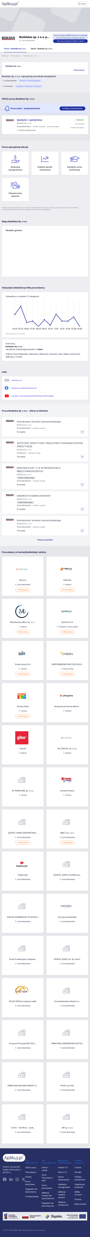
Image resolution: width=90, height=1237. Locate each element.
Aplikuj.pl (5, 56)
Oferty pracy (30, 1167)
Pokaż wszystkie (45, 540)
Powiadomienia (31, 1196)
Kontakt (78, 1172)
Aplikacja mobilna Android (62, 1195)
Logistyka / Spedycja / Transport (28, 86)
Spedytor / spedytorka (29, 120)
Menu (82, 4)
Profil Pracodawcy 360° (47, 1178)
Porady (28, 1177)
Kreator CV (63, 1167)
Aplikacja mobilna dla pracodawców (48, 1196)
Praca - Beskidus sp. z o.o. (15, 49)
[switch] (72, 108)
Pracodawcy (16, 56)
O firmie (78, 1167)
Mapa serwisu (80, 1204)
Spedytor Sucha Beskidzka (29, 81)
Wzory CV (62, 1172)
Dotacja (78, 1199)
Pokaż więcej (79, 70)
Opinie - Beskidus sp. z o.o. (42, 49)
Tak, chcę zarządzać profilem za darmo (70, 41)
